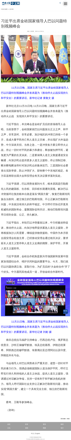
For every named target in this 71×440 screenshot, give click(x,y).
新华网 (11, 9)
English (37, 433)
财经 (62, 424)
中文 (32, 433)
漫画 (26, 428)
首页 (8, 424)
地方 (62, 428)
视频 (44, 428)
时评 (26, 424)
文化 (8, 428)
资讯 (44, 424)
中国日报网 (4, 9)
